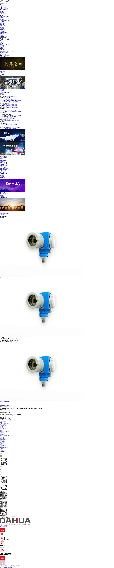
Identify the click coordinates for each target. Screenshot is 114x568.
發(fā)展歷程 (3, 54)
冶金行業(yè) (3, 167)
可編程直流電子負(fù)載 (5, 114)
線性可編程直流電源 (4, 103)
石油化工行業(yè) (4, 164)
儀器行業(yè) (3, 156)
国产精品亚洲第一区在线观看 (6, 567)
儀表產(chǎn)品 (3, 216)
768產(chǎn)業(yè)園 (4, 92)
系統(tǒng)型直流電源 (5, 97)
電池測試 (2, 158)
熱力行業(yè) (3, 170)
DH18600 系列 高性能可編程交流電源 (8, 124)
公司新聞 (2, 72)
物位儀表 (2, 217)
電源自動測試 (3, 160)
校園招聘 (2, 195)
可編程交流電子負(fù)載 (5, 119)
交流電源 (2, 121)
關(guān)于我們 (4, 52)
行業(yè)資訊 (3, 74)
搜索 (14, 51)
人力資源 (2, 192)
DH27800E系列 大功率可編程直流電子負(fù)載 (10, 115)
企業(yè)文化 (3, 173)
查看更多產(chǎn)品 (4, 405)
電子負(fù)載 (3, 112)
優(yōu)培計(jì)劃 (4, 193)
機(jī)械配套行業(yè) (4, 169)
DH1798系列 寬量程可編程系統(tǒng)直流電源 (10, 100)
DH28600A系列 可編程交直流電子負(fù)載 (9, 120)
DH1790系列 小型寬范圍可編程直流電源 (9, 107)
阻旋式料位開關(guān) (5, 401)
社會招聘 (2, 196)
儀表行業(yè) (3, 163)
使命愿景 (2, 175)
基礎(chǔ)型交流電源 (5, 126)
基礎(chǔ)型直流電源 (5, 108)
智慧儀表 (2, 90)
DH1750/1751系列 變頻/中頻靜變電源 (8, 128)
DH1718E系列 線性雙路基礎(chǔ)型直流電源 (10, 110)
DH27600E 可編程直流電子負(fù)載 (8, 116)
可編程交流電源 (3, 123)
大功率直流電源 (3, 95)
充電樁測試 (2, 161)
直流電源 (2, 93)
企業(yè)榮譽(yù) (4, 56)
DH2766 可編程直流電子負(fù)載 (7, 118)
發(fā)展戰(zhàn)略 (4, 55)
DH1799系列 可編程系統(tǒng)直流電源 (9, 102)
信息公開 (2, 75)
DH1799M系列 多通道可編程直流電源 (8, 99)
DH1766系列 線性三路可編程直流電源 (8, 105)
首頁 (1, 212)
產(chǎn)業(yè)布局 (4, 213)
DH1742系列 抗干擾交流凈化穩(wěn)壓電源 (10, 127)
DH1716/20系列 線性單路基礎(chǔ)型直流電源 (10, 111)
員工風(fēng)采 (3, 197)
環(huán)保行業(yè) (4, 168)
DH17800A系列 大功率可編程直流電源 (8, 96)
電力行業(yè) (3, 172)
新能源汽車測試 (3, 157)
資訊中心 (2, 71)
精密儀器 (2, 89)
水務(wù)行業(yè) (4, 165)
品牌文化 (2, 176)
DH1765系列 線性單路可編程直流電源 (8, 104)
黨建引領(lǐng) (3, 177)
